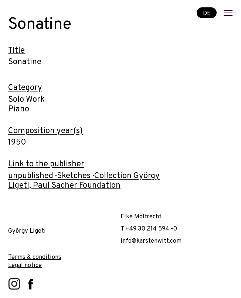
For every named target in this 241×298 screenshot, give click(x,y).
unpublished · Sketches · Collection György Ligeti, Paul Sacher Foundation (84, 181)
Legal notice (25, 265)
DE (207, 13)
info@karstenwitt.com (150, 241)
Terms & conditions (34, 257)
